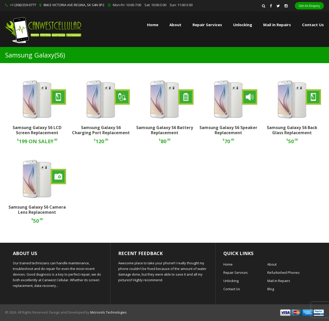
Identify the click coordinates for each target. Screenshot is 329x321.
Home (152, 24)
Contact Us (313, 24)
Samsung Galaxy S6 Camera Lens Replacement (37, 209)
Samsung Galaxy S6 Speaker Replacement (228, 130)
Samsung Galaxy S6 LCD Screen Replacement (37, 130)
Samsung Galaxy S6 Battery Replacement (164, 130)
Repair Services (235, 272)
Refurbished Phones (283, 272)
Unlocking (242, 24)
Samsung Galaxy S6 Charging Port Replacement (101, 130)
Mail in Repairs (277, 24)
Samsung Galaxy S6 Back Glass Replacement (292, 130)
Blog (270, 289)
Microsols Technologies (108, 312)
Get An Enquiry (309, 6)
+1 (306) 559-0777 (23, 5)
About (175, 24)
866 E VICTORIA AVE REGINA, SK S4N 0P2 (73, 5)
